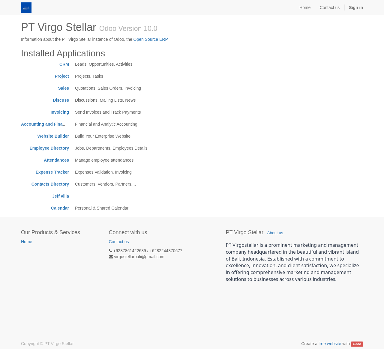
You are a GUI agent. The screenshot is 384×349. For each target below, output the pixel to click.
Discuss (61, 100)
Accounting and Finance (45, 124)
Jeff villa (60, 196)
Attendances (56, 160)
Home (26, 241)
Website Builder (53, 136)
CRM (64, 64)
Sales (63, 88)
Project (62, 76)
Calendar (60, 208)
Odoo (357, 344)
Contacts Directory (50, 184)
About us (275, 233)
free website (330, 343)
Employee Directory (49, 148)
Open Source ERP (150, 39)
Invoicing (60, 112)
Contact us (119, 241)
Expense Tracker (52, 172)
